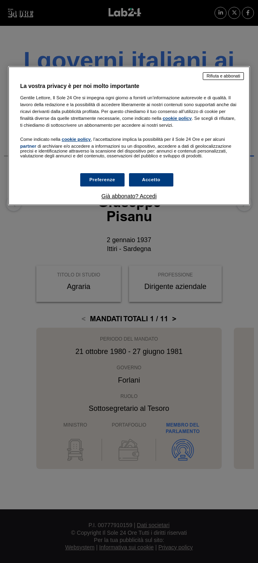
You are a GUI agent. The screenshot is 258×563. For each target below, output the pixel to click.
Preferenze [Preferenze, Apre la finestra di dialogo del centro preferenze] (102, 179)
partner (28, 146)
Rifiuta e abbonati (223, 75)
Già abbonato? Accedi (129, 196)
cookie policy (176, 118)
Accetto (151, 179)
